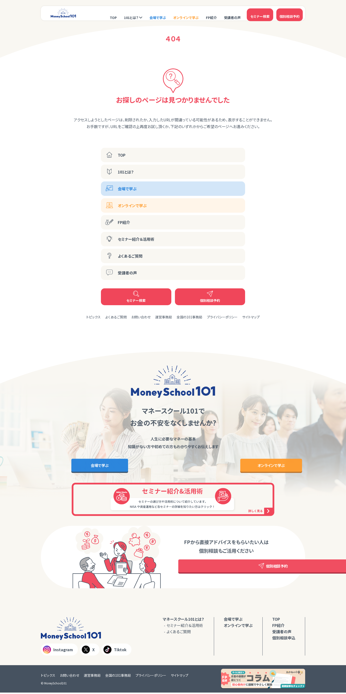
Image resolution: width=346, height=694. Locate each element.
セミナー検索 (260, 13)
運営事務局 (163, 317)
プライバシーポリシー (222, 317)
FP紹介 (211, 13)
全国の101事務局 (189, 317)
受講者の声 (232, 13)
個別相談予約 (289, 13)
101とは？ (131, 13)
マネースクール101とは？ (183, 620)
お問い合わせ (141, 317)
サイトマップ (251, 317)
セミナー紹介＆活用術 (136, 239)
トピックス (93, 317)
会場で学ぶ (157, 13)
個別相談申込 (283, 639)
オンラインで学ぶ (186, 13)
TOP (113, 13)
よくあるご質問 (130, 256)
